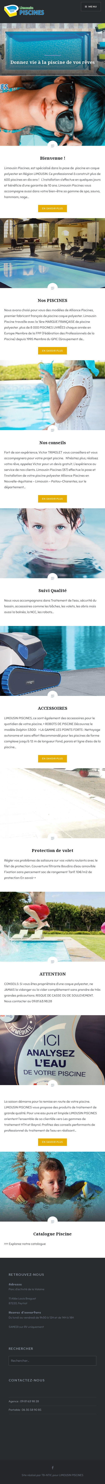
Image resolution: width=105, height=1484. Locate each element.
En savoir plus (52, 208)
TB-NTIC (46, 1475)
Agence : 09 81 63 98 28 (24, 1401)
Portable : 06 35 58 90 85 (25, 1410)
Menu (92, 6)
